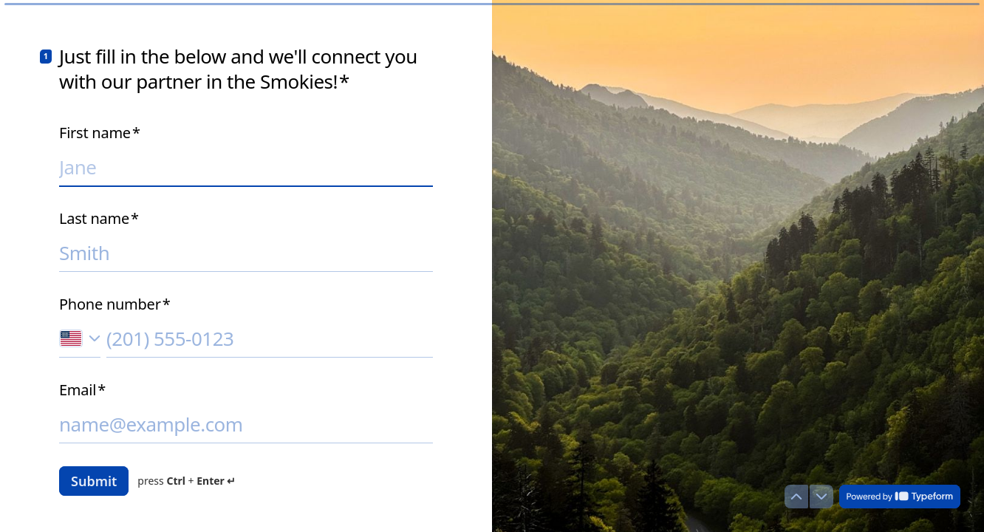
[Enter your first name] (246, 167)
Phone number (114, 304)
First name (99, 133)
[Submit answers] (94, 481)
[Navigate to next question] (821, 496)
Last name (99, 218)
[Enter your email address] (246, 424)
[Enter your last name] (246, 252)
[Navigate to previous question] (796, 496)
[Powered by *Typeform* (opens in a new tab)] (899, 496)
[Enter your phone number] (269, 338)
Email (82, 390)
